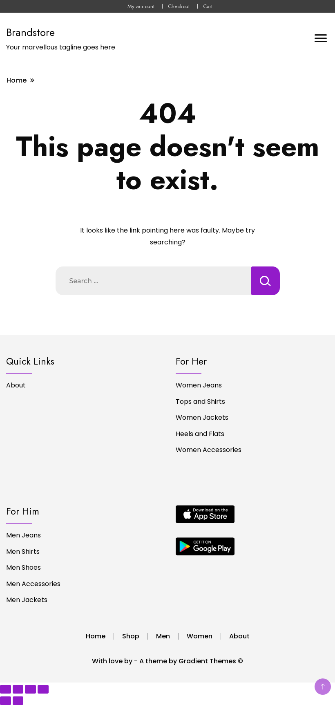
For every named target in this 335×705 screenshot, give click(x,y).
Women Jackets (202, 417)
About (16, 385)
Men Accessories (33, 584)
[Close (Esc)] (43, 689)
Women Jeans (199, 385)
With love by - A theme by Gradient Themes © (167, 661)
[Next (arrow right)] (18, 700)
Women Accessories (208, 449)
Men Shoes (23, 567)
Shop (130, 636)
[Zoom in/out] (5, 689)
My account (140, 6)
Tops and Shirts (200, 401)
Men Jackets (26, 599)
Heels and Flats (200, 434)
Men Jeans (23, 535)
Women (199, 636)
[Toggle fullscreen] (18, 689)
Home (95, 636)
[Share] (30, 689)
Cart (207, 6)
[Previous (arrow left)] (5, 700)
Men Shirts (23, 551)
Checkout (179, 6)
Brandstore (30, 32)
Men (163, 636)
